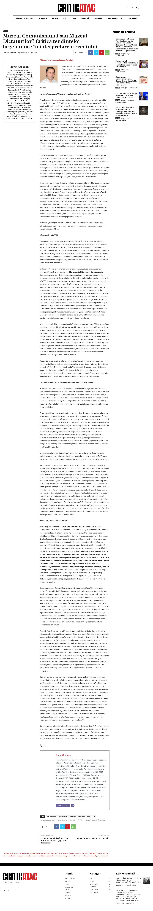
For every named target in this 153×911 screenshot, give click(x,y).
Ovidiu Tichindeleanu (128, 100)
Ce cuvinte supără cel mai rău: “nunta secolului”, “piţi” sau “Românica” (54, 840)
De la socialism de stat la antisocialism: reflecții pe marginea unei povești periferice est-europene (126, 111)
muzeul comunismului (47, 820)
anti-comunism (51, 816)
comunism (81, 816)
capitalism (72, 816)
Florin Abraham (10, 53)
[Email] (72, 805)
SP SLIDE (80, 820)
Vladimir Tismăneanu (98, 820)
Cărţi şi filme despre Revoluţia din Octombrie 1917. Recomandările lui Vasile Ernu (129, 880)
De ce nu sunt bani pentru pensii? (93, 838)
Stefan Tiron (125, 70)
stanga (88, 820)
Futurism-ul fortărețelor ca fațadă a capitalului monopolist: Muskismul (126, 64)
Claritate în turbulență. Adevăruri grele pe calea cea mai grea (126, 95)
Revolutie (72, 820)
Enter (5, 31)
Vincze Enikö (125, 118)
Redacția (124, 88)
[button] (137, 8)
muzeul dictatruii (62, 820)
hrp (94, 816)
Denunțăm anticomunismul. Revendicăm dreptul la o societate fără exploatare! (126, 81)
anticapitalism (62, 816)
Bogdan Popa (125, 54)
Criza (88, 816)
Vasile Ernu (119, 885)
